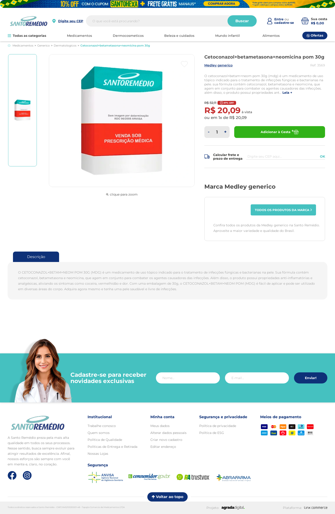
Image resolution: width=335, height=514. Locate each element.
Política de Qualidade (105, 440)
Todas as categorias (27, 35)
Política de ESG (211, 433)
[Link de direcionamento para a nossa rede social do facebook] (12, 475)
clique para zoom (122, 194)
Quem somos (99, 433)
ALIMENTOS (271, 35)
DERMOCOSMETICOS (128, 35)
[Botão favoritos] (184, 64)
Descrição (36, 257)
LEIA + (287, 92)
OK (322, 156)
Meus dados (160, 426)
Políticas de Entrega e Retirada (112, 447)
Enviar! (310, 378)
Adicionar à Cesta (280, 132)
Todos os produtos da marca (283, 210)
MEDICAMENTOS (79, 35)
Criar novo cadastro (166, 440)
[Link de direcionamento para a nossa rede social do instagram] (27, 475)
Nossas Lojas (98, 454)
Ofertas (315, 35)
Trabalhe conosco (102, 426)
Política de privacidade (217, 426)
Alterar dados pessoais (168, 433)
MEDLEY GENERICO (218, 65)
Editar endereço (163, 447)
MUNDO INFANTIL (227, 35)
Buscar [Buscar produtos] (242, 21)
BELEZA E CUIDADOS (179, 35)
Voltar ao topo (167, 497)
